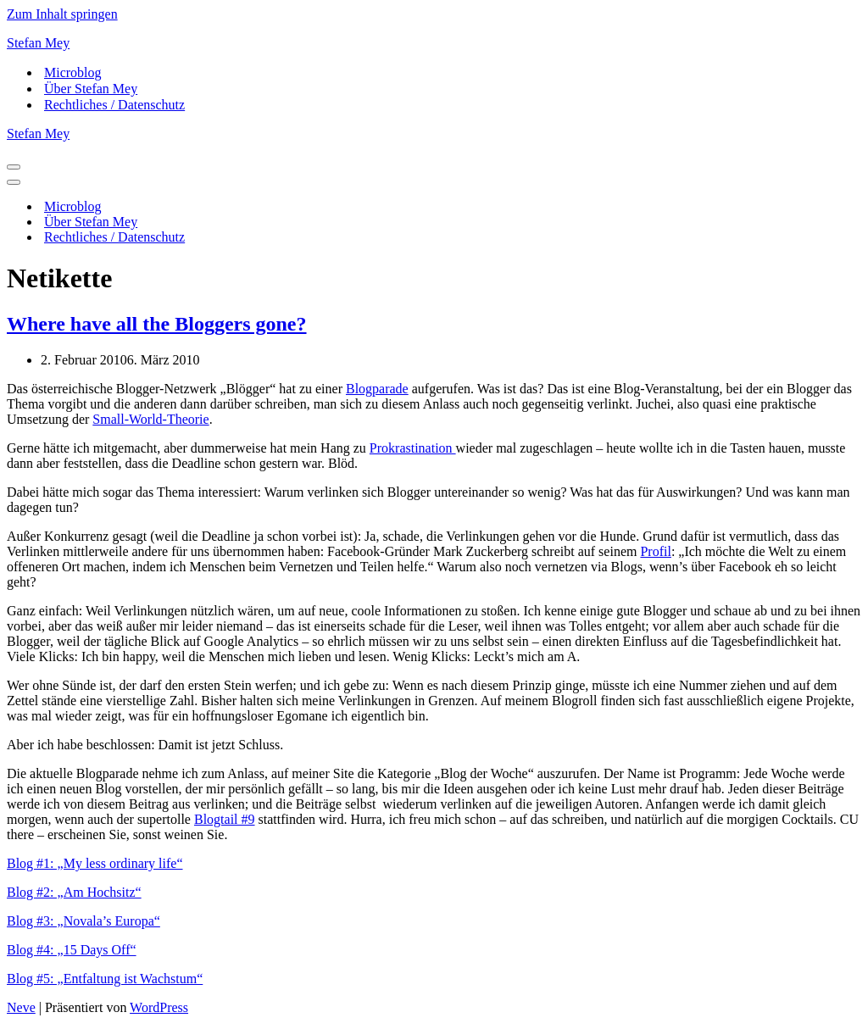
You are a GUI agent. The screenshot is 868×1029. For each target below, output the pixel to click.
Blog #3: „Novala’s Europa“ (83, 921)
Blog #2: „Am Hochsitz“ (74, 892)
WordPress (159, 1007)
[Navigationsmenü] (13, 167)
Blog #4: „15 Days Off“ (71, 950)
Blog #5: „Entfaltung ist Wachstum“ (105, 978)
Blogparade (377, 388)
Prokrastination (413, 448)
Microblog (73, 72)
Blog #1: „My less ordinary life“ (95, 863)
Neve (21, 1007)
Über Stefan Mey (90, 88)
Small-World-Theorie (150, 419)
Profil (655, 551)
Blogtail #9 (224, 819)
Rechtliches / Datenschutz (114, 104)
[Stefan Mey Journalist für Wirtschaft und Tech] (434, 43)
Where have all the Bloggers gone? (157, 324)
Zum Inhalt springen (62, 14)
